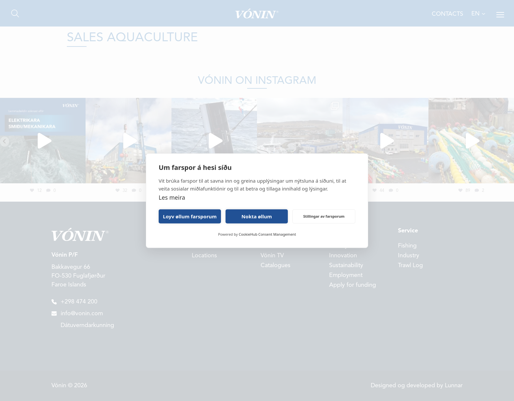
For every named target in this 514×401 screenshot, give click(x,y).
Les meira (172, 197)
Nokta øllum (257, 216)
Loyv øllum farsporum (190, 216)
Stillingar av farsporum (324, 216)
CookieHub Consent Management (267, 233)
